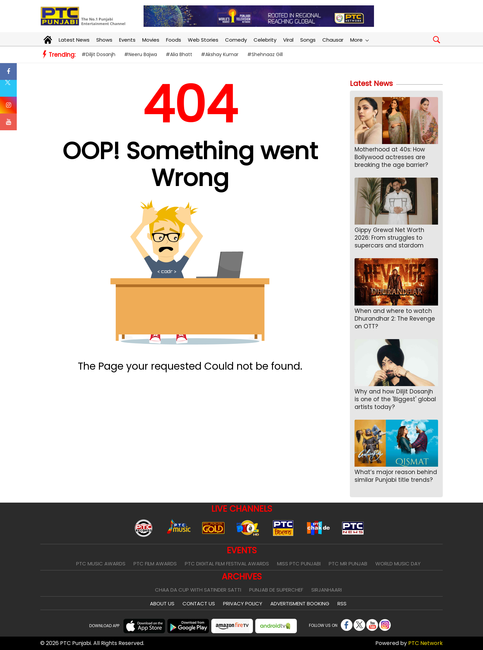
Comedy (236, 39)
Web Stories (203, 39)
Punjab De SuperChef (276, 589)
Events (127, 39)
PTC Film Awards (155, 563)
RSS (341, 603)
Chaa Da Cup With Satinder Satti (198, 589)
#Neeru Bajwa (140, 54)
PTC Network (425, 643)
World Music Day (398, 563)
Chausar (332, 39)
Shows (104, 39)
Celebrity (265, 39)
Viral (288, 39)
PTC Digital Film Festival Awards (227, 563)
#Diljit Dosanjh (98, 54)
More (359, 39)
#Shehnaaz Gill (265, 54)
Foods (173, 39)
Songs (308, 39)
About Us (162, 603)
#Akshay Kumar (219, 54)
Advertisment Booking (299, 603)
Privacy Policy (242, 603)
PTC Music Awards (100, 563)
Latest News (74, 39)
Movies (150, 39)
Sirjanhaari (326, 589)
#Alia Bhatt (179, 54)
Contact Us (198, 603)
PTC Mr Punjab (348, 563)
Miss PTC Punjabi (299, 563)
